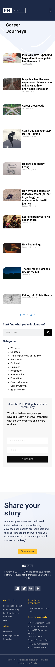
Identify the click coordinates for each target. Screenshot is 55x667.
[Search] (48, 332)
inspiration (16, 370)
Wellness (15, 348)
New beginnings (31, 244)
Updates (15, 351)
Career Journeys (19, 382)
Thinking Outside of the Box (25, 355)
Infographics (17, 374)
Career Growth (18, 385)
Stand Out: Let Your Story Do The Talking (36, 132)
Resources (16, 359)
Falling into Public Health (37, 295)
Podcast (15, 363)
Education (16, 378)
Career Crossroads (33, 105)
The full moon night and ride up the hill (36, 270)
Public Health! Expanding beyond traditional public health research (37, 58)
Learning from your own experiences (36, 218)
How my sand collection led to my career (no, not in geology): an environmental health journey (36, 197)
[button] (50, 10)
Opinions (15, 367)
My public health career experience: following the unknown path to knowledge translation (37, 84)
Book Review (17, 389)
